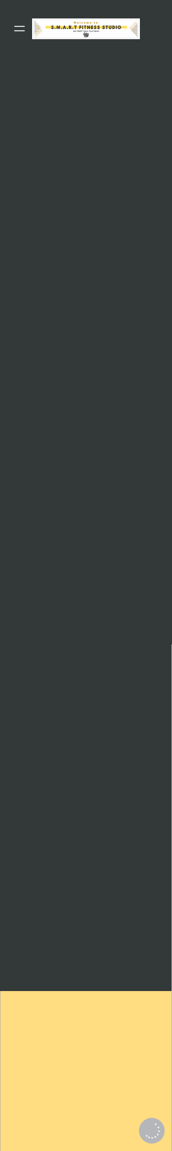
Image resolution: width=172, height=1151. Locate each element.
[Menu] (19, 29)
